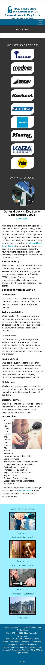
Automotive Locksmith (22, 508)
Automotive (36, 642)
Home (17, 29)
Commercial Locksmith (22, 593)
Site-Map (32, 647)
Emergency (12, 645)
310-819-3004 (22, 218)
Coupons (22, 645)
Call (22, 661)
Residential (14, 642)
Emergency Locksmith (22, 565)
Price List (23, 647)
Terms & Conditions (10, 647)
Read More (22, 533)
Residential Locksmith (22, 537)
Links (40, 647)
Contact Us (32, 645)
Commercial (25, 642)
